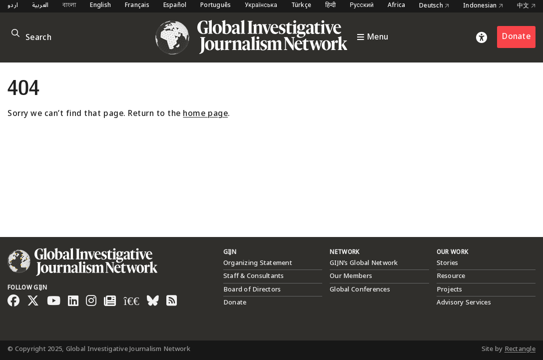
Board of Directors (252, 289)
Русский (362, 6)
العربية (40, 6)
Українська (261, 6)
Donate (516, 36)
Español (175, 6)
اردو (12, 6)
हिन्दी (330, 6)
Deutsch (434, 6)
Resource (451, 276)
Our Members (351, 276)
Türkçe (301, 6)
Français (137, 6)
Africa (397, 6)
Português (215, 6)
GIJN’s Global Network (364, 263)
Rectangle (520, 349)
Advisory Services (464, 303)
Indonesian (483, 6)
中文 (526, 6)
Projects (450, 289)
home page (205, 114)
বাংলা (69, 6)
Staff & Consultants (253, 276)
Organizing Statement (257, 263)
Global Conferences (360, 289)
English (100, 6)
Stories (448, 263)
